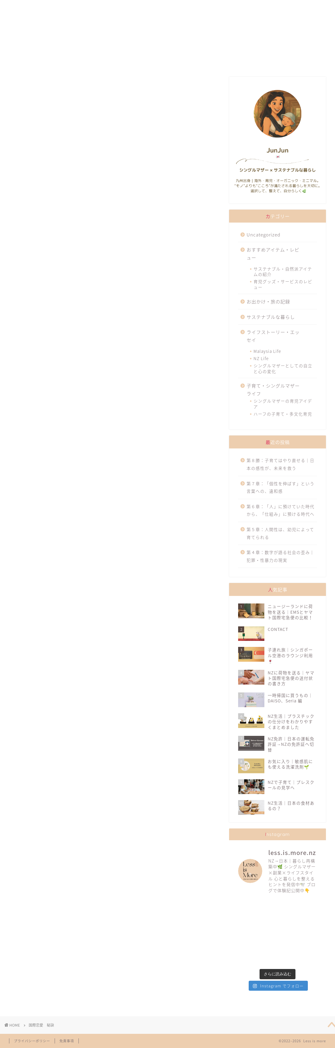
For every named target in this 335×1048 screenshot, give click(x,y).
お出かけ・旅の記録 (268, 301)
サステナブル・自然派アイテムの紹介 (283, 271)
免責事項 (66, 1040)
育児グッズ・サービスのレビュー (283, 284)
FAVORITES (95, 7)
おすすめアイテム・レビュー (273, 253)
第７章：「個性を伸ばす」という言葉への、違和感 (280, 487)
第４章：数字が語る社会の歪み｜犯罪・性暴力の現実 (280, 556)
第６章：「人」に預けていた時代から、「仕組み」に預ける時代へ (280, 510)
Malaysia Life (267, 351)
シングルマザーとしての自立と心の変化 (283, 368)
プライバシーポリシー (32, 1040)
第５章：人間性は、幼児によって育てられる (280, 533)
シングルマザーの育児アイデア (283, 403)
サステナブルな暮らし (271, 316)
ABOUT (35, 7)
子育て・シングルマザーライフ (273, 389)
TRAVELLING (221, 7)
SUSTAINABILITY (158, 7)
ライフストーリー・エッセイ (273, 335)
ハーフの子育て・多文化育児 (283, 414)
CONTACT (282, 7)
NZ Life (261, 358)
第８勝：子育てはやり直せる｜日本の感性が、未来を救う (280, 464)
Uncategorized (263, 234)
